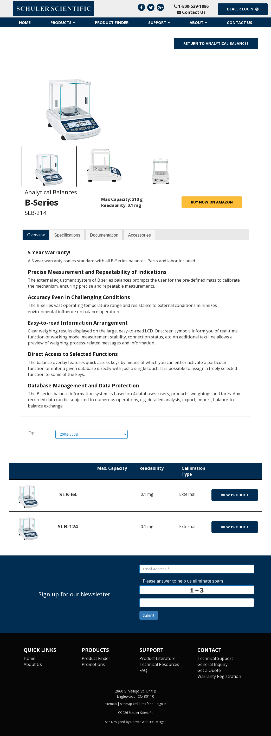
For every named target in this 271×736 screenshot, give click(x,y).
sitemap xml (129, 704)
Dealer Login (243, 9)
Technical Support (215, 658)
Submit (148, 615)
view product (235, 495)
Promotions (93, 664)
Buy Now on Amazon (212, 202)
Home (25, 22)
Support (159, 22)
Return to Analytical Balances (216, 43)
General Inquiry (212, 664)
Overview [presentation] (36, 235)
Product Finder (111, 22)
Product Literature (157, 658)
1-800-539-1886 (191, 6)
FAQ (143, 670)
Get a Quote (209, 670)
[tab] (36, 235)
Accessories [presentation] (139, 235)
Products (62, 22)
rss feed (147, 704)
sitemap (111, 704)
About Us (33, 664)
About (198, 22)
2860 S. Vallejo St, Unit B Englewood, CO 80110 (135, 694)
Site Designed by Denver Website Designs (135, 722)
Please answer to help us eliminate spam (181, 581)
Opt (32, 433)
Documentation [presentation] (104, 235)
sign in (161, 704)
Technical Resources (159, 664)
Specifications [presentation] (67, 235)
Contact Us (191, 12)
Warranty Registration (219, 676)
